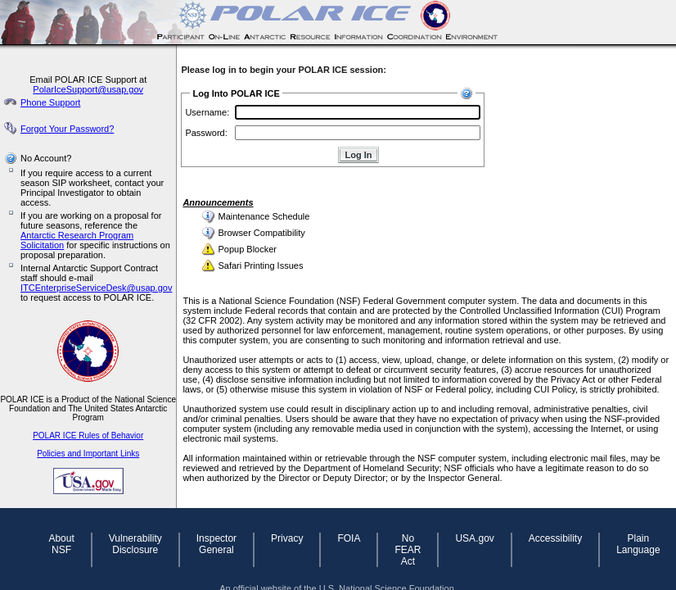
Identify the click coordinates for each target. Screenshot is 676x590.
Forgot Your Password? (67, 129)
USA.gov (474, 538)
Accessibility (555, 538)
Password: (206, 133)
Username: (207, 112)
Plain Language (638, 544)
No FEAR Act (407, 550)
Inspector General (216, 544)
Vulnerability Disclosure (135, 544)
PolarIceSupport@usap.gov (88, 89)
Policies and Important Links (88, 453)
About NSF (61, 544)
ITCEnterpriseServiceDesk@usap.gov (96, 288)
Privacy (287, 538)
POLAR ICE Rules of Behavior (88, 435)
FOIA (348, 538)
